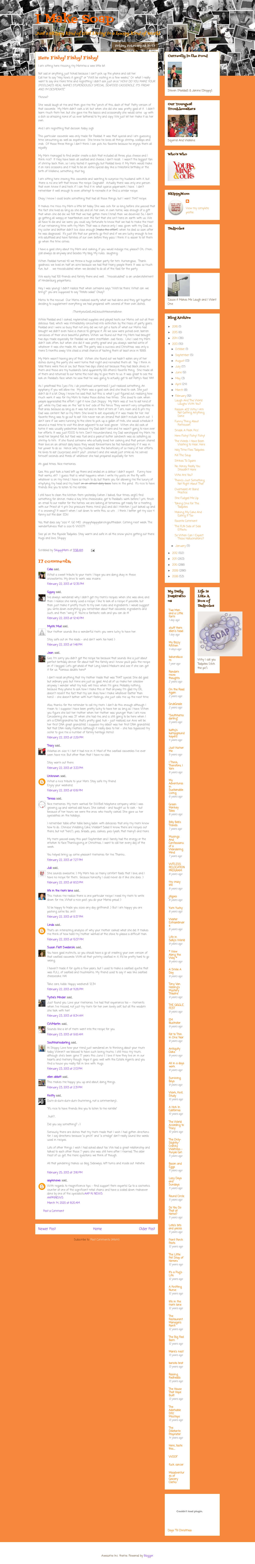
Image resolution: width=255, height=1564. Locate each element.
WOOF (173, 1457)
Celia (50, 569)
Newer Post (47, 1229)
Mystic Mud (54, 626)
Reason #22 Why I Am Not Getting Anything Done (189, 413)
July (178, 367)
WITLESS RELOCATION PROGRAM (177, 867)
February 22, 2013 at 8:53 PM (65, 883)
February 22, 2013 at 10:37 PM (65, 940)
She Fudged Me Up (186, 498)
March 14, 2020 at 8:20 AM (63, 1203)
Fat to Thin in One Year (176, 1036)
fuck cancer (176, 1465)
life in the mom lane (60, 891)
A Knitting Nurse (175, 1288)
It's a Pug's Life (175, 1274)
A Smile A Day (175, 971)
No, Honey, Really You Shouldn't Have (187, 468)
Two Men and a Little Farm (176, 613)
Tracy (50, 746)
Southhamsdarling (58, 1043)
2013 (175, 344)
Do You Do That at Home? (175, 1211)
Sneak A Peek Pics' (187, 430)
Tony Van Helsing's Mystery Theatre (174, 989)
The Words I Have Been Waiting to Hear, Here (190, 443)
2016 (175, 327)
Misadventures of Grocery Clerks (176, 1478)
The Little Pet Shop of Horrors (176, 1258)
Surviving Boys (175, 1080)
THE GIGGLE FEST (176, 1006)
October (180, 349)
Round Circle (176, 1196)
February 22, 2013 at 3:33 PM (65, 768)
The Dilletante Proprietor (175, 1431)
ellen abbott (54, 1077)
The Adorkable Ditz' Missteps (175, 1412)
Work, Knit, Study (176, 1094)
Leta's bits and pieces (175, 1227)
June (179, 372)
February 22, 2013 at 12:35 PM (65, 584)
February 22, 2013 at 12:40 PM (65, 618)
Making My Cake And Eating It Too (188, 514)
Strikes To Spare (185, 461)
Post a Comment (53, 1211)
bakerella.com (175, 658)
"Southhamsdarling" (176, 717)
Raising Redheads (174, 1376)
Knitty (51, 1096)
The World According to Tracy (176, 1125)
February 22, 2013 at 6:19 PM (65, 791)
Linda (50, 925)
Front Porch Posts (176, 1241)
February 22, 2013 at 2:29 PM (65, 738)
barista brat (176, 1363)
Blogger (148, 1556)
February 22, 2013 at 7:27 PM (65, 860)
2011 (175, 559)
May (178, 378)
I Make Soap (74, 19)
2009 (175, 571)
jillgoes (173, 897)
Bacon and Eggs (175, 1165)
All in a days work (176, 1065)
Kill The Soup (183, 455)
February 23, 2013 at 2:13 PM (64, 1069)
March (179, 390)
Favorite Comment (186, 521)
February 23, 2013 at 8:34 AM (65, 1016)
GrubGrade (175, 704)
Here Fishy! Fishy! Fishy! (190, 436)
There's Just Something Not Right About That (190, 482)
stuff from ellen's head (176, 629)
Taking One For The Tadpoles (187, 505)
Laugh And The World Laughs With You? (188, 402)
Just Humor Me (176, 749)
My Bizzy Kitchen (174, 644)
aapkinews (54, 1181)
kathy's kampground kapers (176, 733)
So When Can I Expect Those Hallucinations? (189, 537)
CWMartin (54, 1024)
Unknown (53, 776)
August (180, 361)
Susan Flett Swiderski (61, 948)
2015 (175, 332)
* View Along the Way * (175, 955)
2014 (175, 338)
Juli (49, 868)
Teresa (51, 799)
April (178, 384)
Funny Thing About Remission (187, 423)
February (181, 396)
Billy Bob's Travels (175, 824)
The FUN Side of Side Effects (188, 528)
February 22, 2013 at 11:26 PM (65, 989)
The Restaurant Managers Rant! (176, 1321)
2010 (175, 565)
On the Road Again (176, 691)
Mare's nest (176, 1352)
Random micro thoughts (174, 675)
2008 (175, 576)
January (181, 546)
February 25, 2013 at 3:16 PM (64, 1173)
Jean (50, 653)
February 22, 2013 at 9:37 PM (65, 917)
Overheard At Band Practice (187, 491)
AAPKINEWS (55, 1198)
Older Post (147, 1229)
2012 (175, 553)
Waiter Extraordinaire (176, 922)
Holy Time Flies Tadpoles (189, 450)
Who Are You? (184, 475)
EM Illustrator (174, 1021)
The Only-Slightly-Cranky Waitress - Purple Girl (175, 1146)
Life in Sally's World (177, 939)
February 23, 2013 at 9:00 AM (65, 1035)
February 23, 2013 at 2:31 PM (64, 1088)
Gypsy (51, 592)
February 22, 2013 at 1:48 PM (64, 645)
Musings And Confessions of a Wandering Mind (176, 845)
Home (97, 1229)
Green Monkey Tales (173, 808)
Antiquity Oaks (174, 1050)
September (182, 355)
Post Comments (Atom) (105, 1240)
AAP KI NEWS (93, 1194)
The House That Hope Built (175, 1392)
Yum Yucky (175, 908)
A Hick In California (174, 1109)
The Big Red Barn (176, 1339)
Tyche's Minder (56, 998)
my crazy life (174, 883)
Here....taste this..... (175, 1447)
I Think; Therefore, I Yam (176, 765)
